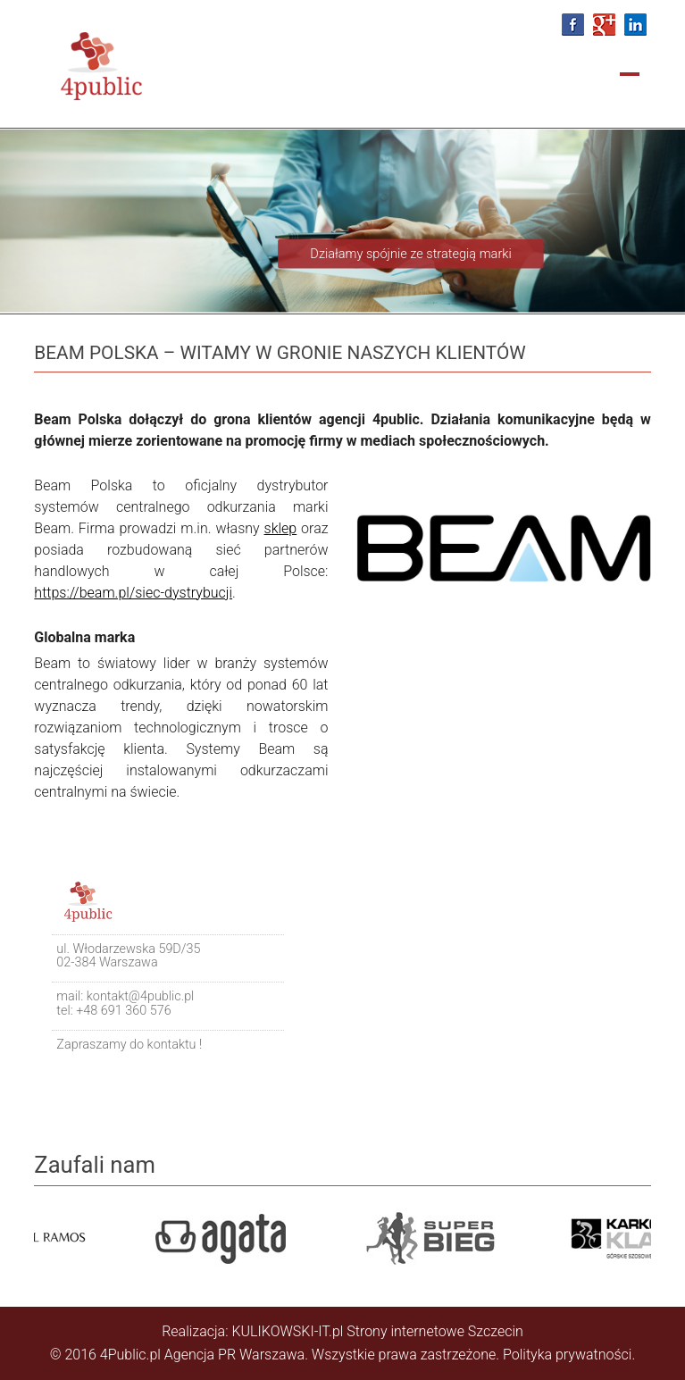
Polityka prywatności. (569, 1354)
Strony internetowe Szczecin (435, 1331)
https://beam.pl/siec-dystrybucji (133, 592)
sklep (280, 528)
